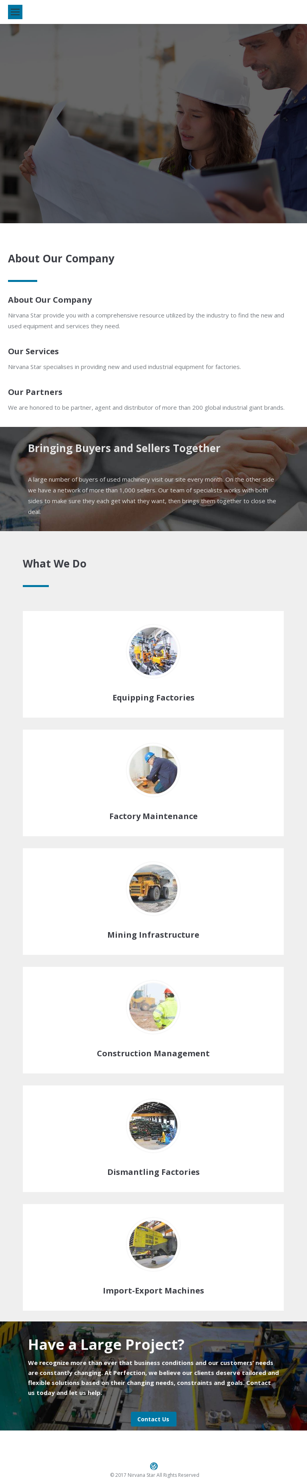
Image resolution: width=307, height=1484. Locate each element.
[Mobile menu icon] (15, 12)
